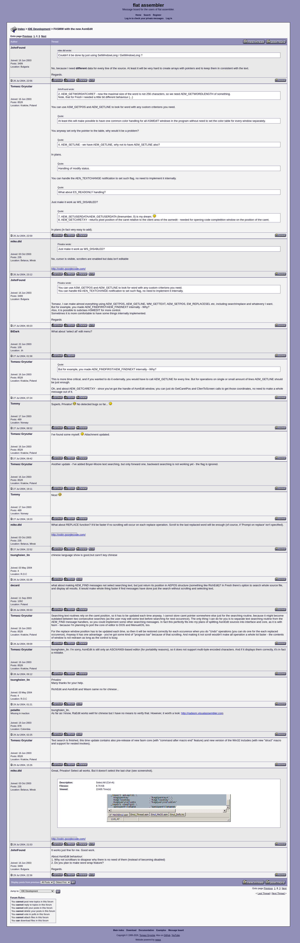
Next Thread (278, 893)
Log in (169, 18)
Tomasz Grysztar (147, 935)
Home (138, 15)
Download (131, 930)
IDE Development (39, 29)
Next (43, 36)
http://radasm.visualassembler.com (202, 713)
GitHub (167, 935)
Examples (161, 930)
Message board (176, 930)
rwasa (158, 940)
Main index (118, 930)
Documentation (146, 930)
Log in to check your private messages (144, 18)
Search (147, 15)
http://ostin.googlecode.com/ (68, 268)
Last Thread (264, 893)
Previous (27, 36)
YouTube (175, 935)
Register (157, 15)
